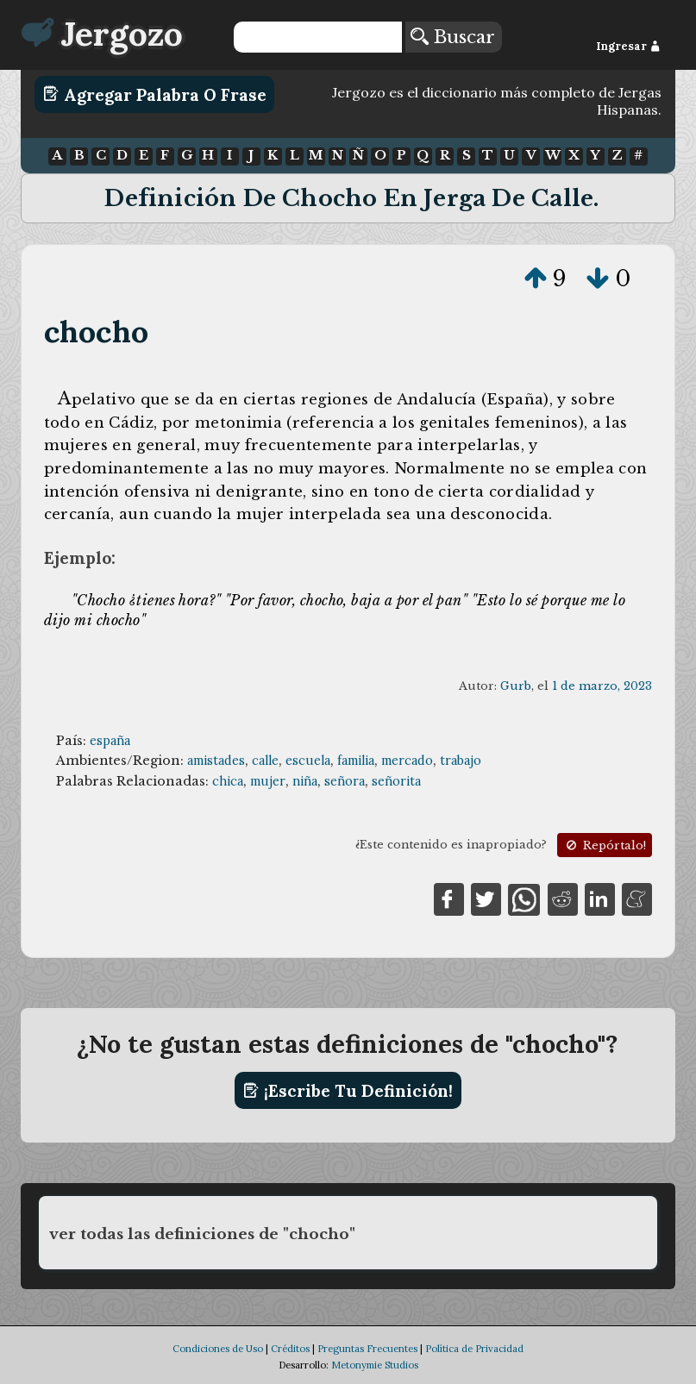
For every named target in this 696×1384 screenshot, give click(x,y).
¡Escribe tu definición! (348, 1090)
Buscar (453, 37)
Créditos (290, 1349)
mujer (267, 781)
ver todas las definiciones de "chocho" (202, 1233)
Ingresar (628, 46)
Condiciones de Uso (217, 1349)
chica (227, 781)
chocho (96, 331)
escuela (307, 760)
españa (110, 740)
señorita (396, 781)
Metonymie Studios (374, 1365)
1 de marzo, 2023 (602, 685)
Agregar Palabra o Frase (154, 94)
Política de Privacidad (474, 1349)
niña (304, 781)
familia (355, 760)
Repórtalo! (604, 845)
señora (344, 781)
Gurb (515, 685)
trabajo (460, 760)
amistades (216, 760)
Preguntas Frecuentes (367, 1349)
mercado (407, 760)
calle (265, 760)
